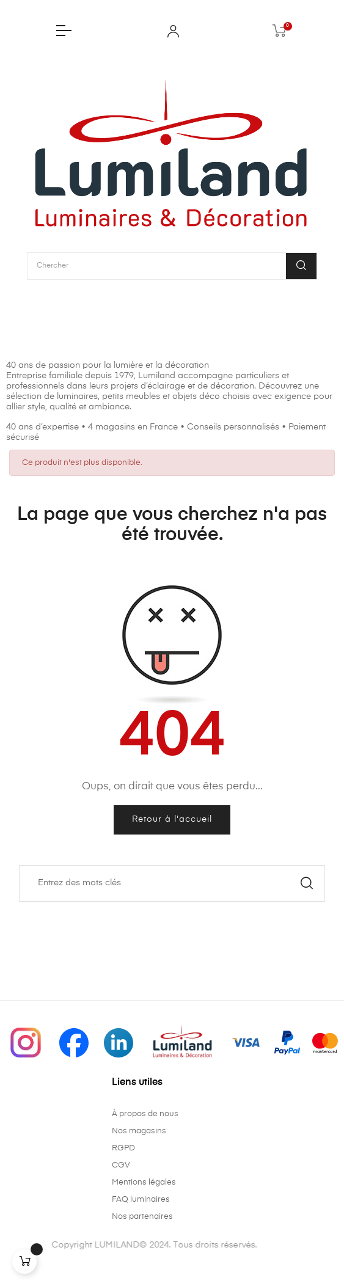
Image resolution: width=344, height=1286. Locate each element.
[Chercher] (172, 883)
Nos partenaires (142, 1217)
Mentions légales (144, 1182)
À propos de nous (145, 1114)
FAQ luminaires (141, 1200)
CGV (121, 1165)
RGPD (123, 1148)
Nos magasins (139, 1131)
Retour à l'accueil (172, 819)
